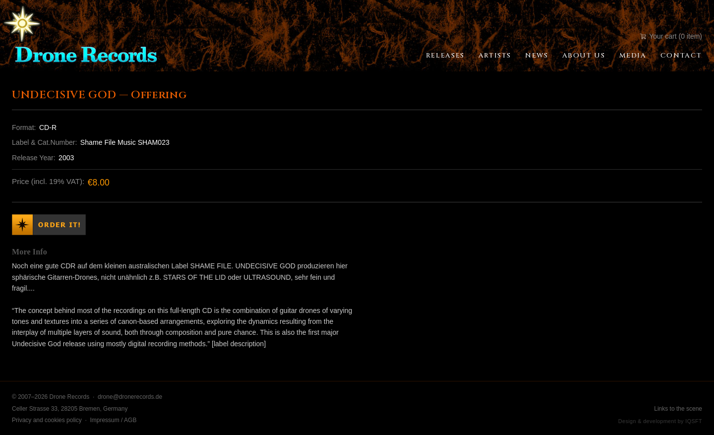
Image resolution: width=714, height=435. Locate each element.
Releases (445, 55)
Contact (681, 55)
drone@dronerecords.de (130, 396)
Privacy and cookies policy (47, 420)
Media (633, 55)
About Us (583, 55)
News (536, 55)
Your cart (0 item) (671, 36)
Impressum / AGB (113, 420)
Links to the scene (678, 408)
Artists (494, 55)
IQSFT (693, 421)
